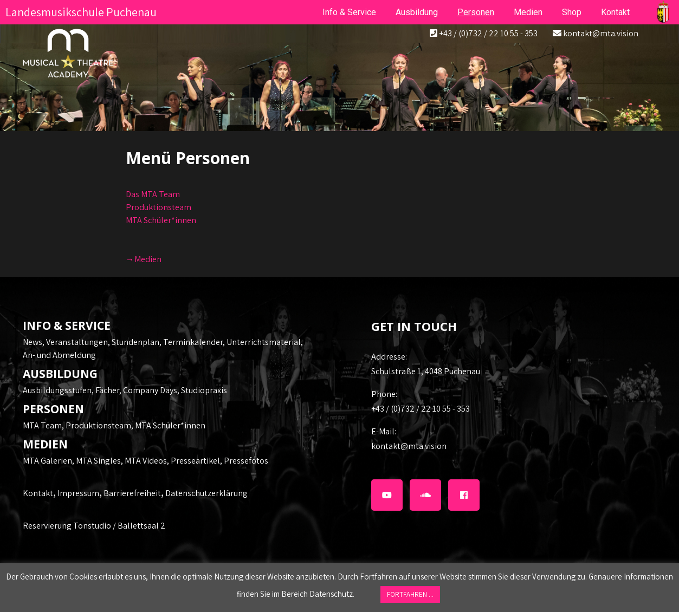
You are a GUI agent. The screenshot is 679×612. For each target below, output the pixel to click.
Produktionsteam (158, 207)
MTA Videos (146, 460)
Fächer (107, 390)
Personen (475, 12)
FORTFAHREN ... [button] (410, 594)
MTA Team (42, 425)
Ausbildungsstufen (57, 390)
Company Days (150, 390)
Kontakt (38, 493)
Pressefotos (246, 460)
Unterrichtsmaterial (264, 342)
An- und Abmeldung (59, 355)
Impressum (78, 493)
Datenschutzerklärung (206, 493)
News (32, 342)
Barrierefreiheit (132, 493)
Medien (528, 12)
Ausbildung (417, 12)
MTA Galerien (47, 460)
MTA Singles (98, 460)
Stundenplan (135, 342)
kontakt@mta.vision (600, 33)
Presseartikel (195, 460)
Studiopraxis (204, 390)
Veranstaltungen (77, 342)
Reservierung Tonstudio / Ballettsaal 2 (94, 525)
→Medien (143, 259)
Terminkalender (193, 342)
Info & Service (349, 12)
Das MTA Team (153, 194)
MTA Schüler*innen (161, 220)
